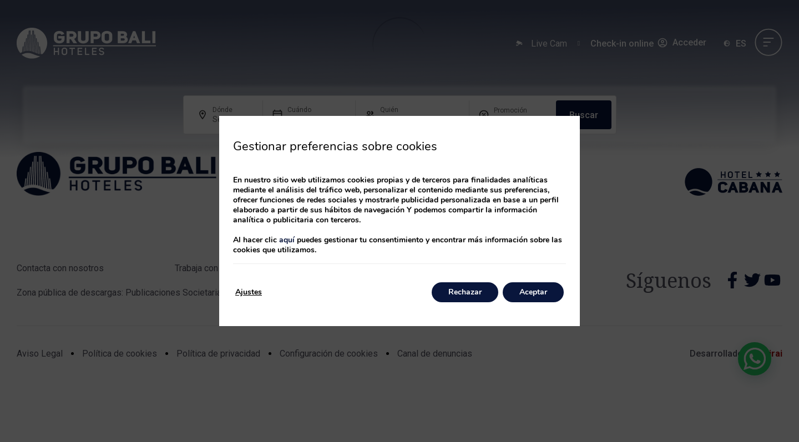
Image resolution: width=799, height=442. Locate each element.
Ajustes (248, 292)
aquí (287, 240)
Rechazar (465, 292)
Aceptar (533, 292)
